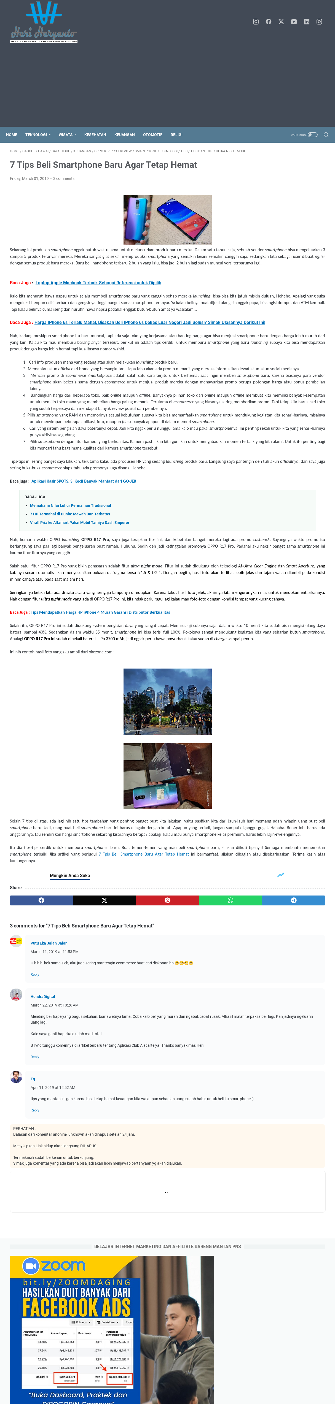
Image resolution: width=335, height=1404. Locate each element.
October (262, 404)
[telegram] (200, 1028)
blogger (297, 481)
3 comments (63, 187)
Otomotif (156, 134)
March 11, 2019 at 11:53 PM (55, 1079)
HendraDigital (43, 1124)
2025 (254, 395)
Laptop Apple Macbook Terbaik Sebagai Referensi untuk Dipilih (98, 304)
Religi (180, 134)
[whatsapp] (158, 1028)
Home (15, 134)
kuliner (273, 491)
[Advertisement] (167, 85)
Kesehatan (99, 134)
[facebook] (271, 22)
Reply (35, 1102)
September (264, 412)
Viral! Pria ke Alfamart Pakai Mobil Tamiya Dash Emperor (79, 604)
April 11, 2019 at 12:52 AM (53, 1215)
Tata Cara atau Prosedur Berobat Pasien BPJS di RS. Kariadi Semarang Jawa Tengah (282, 692)
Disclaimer (199, 1384)
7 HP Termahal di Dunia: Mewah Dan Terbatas (70, 595)
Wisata (69, 134)
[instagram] (259, 22)
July (258, 429)
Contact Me (175, 1384)
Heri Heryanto (175, 1395)
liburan (292, 491)
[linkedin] (309, 22)
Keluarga (270, 471)
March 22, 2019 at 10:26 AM (55, 1133)
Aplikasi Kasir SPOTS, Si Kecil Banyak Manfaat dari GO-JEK (83, 562)
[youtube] (296, 22)
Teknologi (40, 134)
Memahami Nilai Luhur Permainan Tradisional (70, 587)
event (315, 481)
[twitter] (284, 22)
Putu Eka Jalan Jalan (49, 1071)
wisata (310, 491)
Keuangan (128, 134)
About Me (151, 1384)
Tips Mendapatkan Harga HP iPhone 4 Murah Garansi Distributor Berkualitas (100, 713)
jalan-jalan (252, 491)
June (259, 438)
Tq (33, 1207)
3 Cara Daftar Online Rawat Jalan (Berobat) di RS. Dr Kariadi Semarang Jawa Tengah (282, 731)
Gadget (250, 471)
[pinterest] (116, 1028)
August (261, 421)
